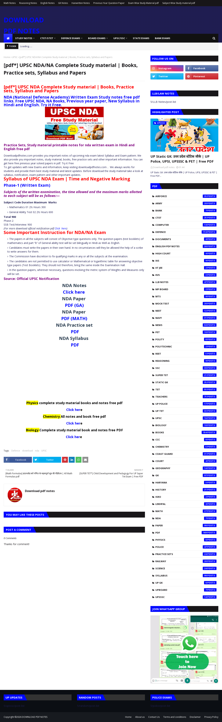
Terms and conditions (174, 717)
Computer (185, 224)
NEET (185, 310)
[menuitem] (8, 38)
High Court (185, 253)
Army (185, 203)
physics (185, 539)
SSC (185, 368)
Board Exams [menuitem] (96, 38)
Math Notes (10, 3)
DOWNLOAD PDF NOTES (34, 717)
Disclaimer (195, 717)
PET (185, 332)
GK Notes (63, 3)
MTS (185, 296)
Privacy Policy (211, 717)
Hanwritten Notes (81, 3)
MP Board (185, 289)
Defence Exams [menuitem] (70, 38)
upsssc (185, 597)
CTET (185, 217)
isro (185, 496)
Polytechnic (185, 346)
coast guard (185, 454)
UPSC (14, 57)
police (185, 547)
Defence (15, 450)
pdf (185, 532)
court (185, 461)
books (185, 432)
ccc (185, 439)
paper (185, 525)
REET (185, 353)
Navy (185, 318)
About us (140, 717)
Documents (185, 239)
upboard (185, 590)
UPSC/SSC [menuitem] (119, 38)
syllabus (185, 575)
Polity (185, 339)
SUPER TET (185, 375)
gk (185, 475)
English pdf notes (185, 246)
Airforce (185, 196)
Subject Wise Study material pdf (178, 3)
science (185, 568)
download (27, 450)
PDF (75, 332)
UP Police (185, 403)
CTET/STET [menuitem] (46, 38)
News (185, 325)
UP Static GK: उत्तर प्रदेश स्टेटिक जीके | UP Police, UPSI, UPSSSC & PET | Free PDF (182, 159)
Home (7, 57)
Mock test (185, 303)
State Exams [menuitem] (141, 38)
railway (185, 561)
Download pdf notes (40, 491)
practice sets (185, 554)
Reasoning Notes (28, 3)
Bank (185, 210)
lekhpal (185, 504)
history (185, 489)
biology (185, 425)
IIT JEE (185, 267)
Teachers (185, 396)
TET (185, 389)
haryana (185, 482)
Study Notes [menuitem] (23, 38)
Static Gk (185, 382)
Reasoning (185, 360)
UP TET (185, 411)
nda (37, 450)
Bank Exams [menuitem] (162, 38)
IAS (185, 260)
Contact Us (154, 717)
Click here (61, 228)
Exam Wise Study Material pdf (143, 3)
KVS (185, 275)
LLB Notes (185, 282)
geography (185, 468)
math (185, 511)
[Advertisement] (74, 375)
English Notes (47, 3)
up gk (185, 582)
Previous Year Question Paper (109, 3)
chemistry (185, 446)
